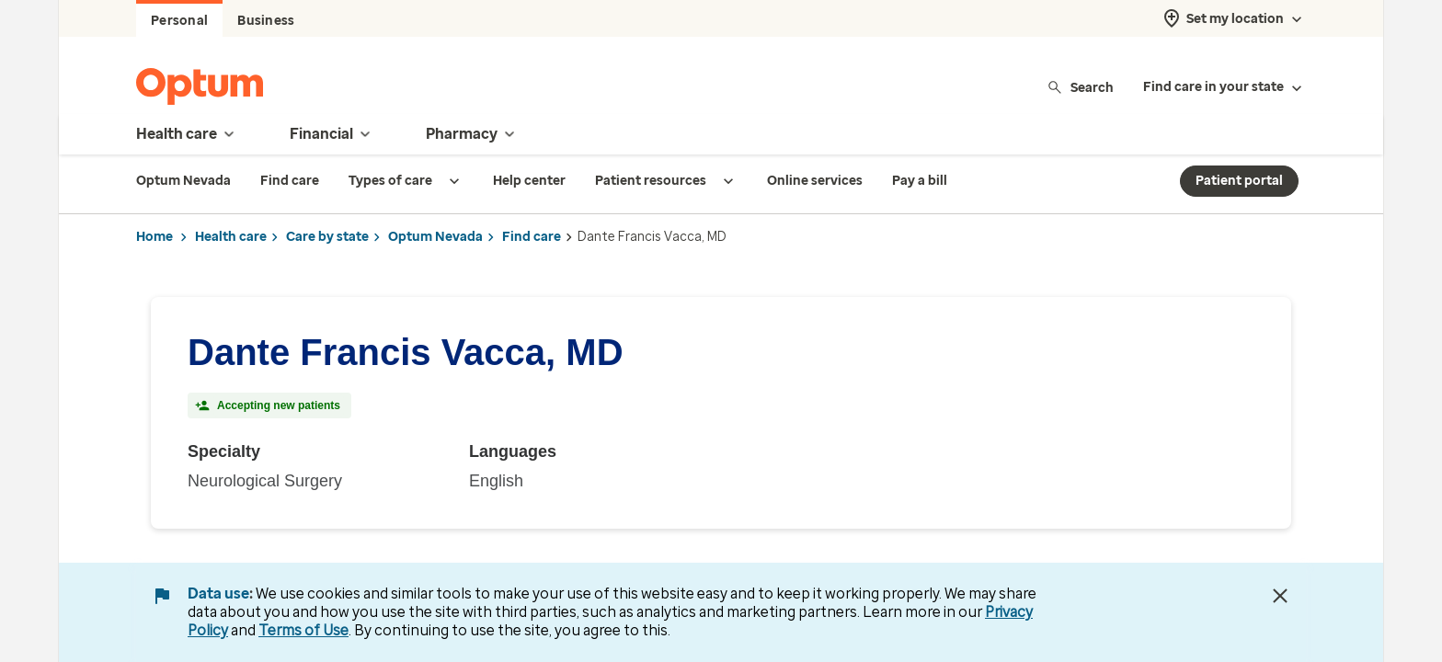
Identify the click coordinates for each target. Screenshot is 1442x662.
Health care (231, 237)
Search (1080, 87)
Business (265, 21)
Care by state (327, 237)
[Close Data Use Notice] (1280, 596)
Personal (179, 21)
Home (154, 237)
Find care (531, 237)
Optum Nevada (435, 237)
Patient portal (1239, 180)
